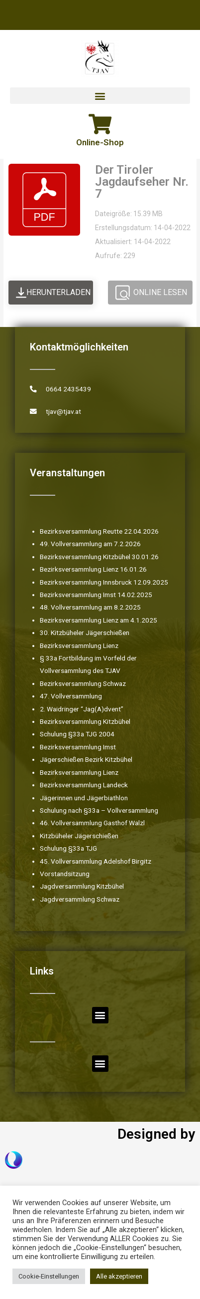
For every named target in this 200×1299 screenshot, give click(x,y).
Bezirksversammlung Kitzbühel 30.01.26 (99, 557)
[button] (100, 95)
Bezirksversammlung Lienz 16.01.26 (93, 569)
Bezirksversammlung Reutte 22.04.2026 (99, 531)
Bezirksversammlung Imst (78, 747)
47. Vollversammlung (71, 696)
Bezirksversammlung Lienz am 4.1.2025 (98, 620)
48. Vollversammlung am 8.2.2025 (90, 607)
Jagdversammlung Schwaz (79, 899)
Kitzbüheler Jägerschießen (79, 836)
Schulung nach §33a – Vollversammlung (99, 810)
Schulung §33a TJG (68, 848)
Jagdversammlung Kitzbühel (82, 886)
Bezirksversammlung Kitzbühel (85, 721)
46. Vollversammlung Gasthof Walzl (92, 823)
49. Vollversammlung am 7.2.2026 (90, 544)
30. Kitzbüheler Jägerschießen (84, 633)
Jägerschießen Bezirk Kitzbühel (86, 759)
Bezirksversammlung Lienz (79, 646)
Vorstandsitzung (65, 874)
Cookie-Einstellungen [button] (48, 1276)
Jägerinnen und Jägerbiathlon (84, 798)
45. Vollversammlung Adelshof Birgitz (95, 861)
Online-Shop (100, 142)
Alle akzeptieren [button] (119, 1276)
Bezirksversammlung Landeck (84, 785)
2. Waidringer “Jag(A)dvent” (81, 709)
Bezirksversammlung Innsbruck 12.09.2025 (104, 582)
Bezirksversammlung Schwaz (83, 683)
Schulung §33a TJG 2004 (77, 734)
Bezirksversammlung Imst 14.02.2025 (96, 595)
